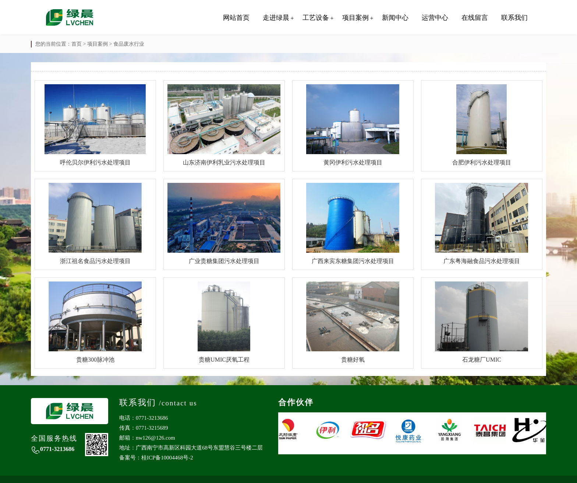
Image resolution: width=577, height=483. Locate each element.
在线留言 (474, 17)
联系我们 (514, 17)
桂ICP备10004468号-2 (167, 458)
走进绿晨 (276, 17)
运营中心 (435, 17)
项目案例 (355, 17)
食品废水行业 (128, 44)
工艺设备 (315, 17)
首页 (76, 44)
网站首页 (236, 17)
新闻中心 (395, 17)
